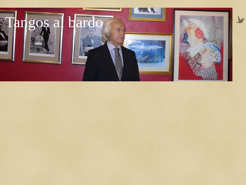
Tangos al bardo (54, 22)
